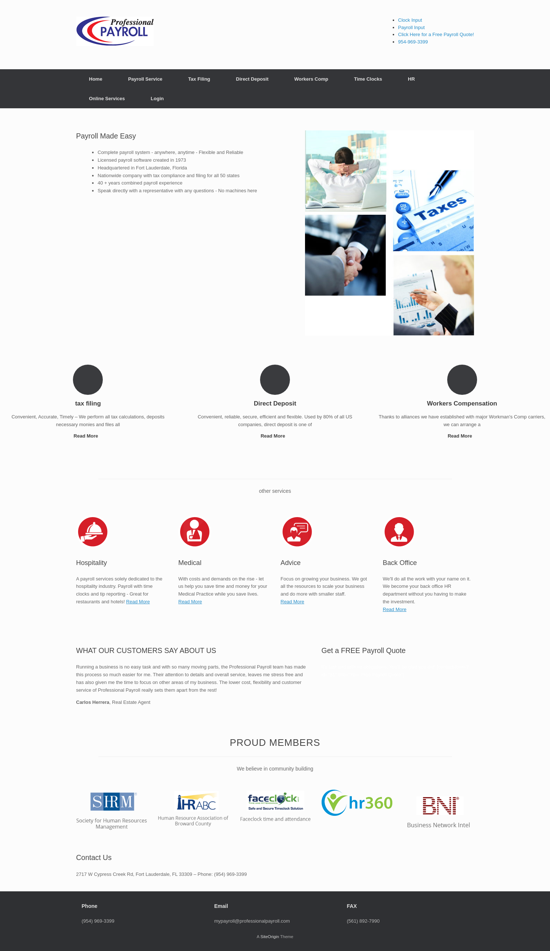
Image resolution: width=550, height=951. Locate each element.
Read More (88, 436)
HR (411, 79)
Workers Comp (311, 79)
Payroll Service (145, 79)
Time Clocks (368, 79)
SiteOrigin (269, 936)
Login (157, 98)
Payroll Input (411, 27)
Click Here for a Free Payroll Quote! (436, 34)
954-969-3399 (413, 42)
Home (95, 79)
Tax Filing (199, 79)
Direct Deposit (252, 79)
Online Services (107, 98)
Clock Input (410, 20)
